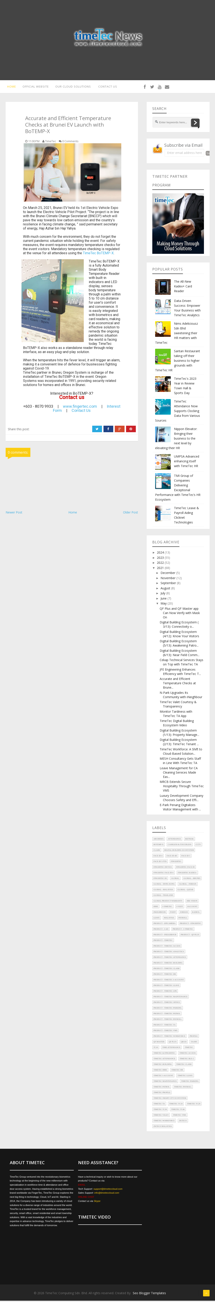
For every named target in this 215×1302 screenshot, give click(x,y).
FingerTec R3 (160, 879)
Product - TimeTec (163, 941)
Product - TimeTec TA (165, 1026)
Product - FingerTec (190, 925)
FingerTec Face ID (185, 868)
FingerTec (176, 863)
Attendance (174, 840)
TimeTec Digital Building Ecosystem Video (177, 724)
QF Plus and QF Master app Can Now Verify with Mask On (180, 614)
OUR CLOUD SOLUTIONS (75, 87)
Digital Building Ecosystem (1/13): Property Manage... (179, 734)
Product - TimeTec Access (167, 947)
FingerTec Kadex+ (187, 874)
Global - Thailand (163, 896)
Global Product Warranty (168, 902)
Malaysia (169, 919)
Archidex (159, 840)
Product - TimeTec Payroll (168, 1020)
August (166, 589)
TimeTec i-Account (163, 1077)
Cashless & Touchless (179, 846)
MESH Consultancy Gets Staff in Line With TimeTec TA (180, 762)
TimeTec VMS (179, 1116)
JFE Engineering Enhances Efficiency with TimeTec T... (180, 673)
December (168, 574)
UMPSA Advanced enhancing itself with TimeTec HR (186, 462)
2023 (161, 559)
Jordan (184, 913)
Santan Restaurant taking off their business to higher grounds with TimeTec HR (177, 361)
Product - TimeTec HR (165, 975)
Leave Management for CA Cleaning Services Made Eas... (179, 773)
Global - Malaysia (163, 891)
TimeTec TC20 (193, 1105)
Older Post (130, 514)
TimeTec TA (159, 1105)
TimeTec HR (177, 1071)
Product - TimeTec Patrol (167, 1015)
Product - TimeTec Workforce (169, 1037)
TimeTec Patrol (162, 1088)
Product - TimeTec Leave (166, 987)
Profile (194, 1037)
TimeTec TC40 (178, 1111)
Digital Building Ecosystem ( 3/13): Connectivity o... (179, 625)
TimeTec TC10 (176, 1105)
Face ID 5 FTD (160, 863)
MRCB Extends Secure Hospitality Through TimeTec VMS (182, 787)
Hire (156, 908)
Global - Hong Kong (164, 885)
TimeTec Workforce (164, 1122)
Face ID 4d (172, 857)
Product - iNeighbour (165, 936)
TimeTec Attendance (164, 1060)
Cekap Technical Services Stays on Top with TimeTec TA (181, 663)
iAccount (192, 908)
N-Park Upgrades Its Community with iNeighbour (181, 696)
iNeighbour (160, 913)
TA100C (194, 1043)
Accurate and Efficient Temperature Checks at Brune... (178, 684)
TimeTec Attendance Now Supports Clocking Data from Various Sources (177, 412)
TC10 (156, 1049)
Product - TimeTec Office (167, 1003)
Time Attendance (171, 1049)
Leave (157, 919)
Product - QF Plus (190, 936)
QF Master (159, 1043)
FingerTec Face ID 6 (164, 874)
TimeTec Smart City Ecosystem (170, 1099)
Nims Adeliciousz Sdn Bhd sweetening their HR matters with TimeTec (176, 334)
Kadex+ (196, 913)
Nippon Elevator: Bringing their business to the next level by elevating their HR (176, 439)
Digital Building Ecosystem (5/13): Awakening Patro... (179, 644)
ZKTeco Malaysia (163, 1127)
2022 (161, 564)
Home (72, 514)
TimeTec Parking (190, 1082)
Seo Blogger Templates (149, 1294)
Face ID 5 (185, 857)
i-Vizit (180, 908)
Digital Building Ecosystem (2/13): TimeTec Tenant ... (179, 743)
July (163, 594)
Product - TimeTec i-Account (169, 981)
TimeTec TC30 (160, 1111)
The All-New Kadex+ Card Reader (183, 287)
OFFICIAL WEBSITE (35, 87)
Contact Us (81, 411)
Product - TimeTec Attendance (170, 958)
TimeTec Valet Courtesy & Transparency (178, 705)
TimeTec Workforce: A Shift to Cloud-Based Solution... (181, 752)
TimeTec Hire (160, 1071)
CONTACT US (111, 87)
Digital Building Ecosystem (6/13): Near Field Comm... (179, 654)
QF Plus (173, 1043)
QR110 (184, 1043)
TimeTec (189, 1049)
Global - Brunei (192, 879)
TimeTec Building (163, 1065)
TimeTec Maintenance (165, 1082)
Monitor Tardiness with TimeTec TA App (176, 715)
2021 (161, 569)
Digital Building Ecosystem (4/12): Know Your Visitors (179, 635)
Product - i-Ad (161, 930)
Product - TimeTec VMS (165, 1032)
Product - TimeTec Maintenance (170, 998)
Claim (157, 851)
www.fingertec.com (80, 407)
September (169, 584)
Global (175, 879)
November (168, 579)
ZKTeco (183, 1122)
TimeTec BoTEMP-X (98, 254)
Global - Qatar (185, 891)
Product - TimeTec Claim (166, 970)
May (164, 605)
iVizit (173, 913)
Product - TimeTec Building (168, 964)
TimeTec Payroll (183, 1088)
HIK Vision (192, 902)
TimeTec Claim (183, 1065)
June (164, 600)
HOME (10, 87)
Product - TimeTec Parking (168, 1009)
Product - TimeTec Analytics (169, 953)
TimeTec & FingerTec (164, 1054)
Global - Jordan (187, 885)
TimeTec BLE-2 (187, 1060)
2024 (161, 554)
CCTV (198, 846)
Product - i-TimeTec (183, 930)
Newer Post (14, 514)
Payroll (183, 919)
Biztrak (189, 840)
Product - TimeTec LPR (165, 992)
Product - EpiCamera (165, 925)
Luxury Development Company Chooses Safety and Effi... (181, 799)
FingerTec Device (163, 868)
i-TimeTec (167, 908)
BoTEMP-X (159, 846)
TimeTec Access (187, 1054)
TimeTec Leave (185, 1077)
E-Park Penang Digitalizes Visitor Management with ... (180, 808)
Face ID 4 (158, 857)
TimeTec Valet (161, 1116)
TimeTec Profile (162, 1094)
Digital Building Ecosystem (179, 851)
